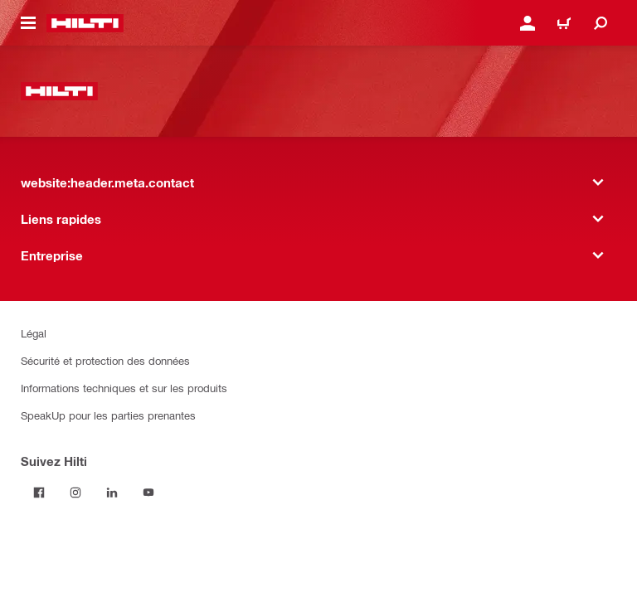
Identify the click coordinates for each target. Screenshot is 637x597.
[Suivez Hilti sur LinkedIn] (112, 492)
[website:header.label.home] (85, 23)
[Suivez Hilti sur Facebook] (39, 492)
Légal (33, 333)
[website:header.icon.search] (600, 23)
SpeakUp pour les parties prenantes (108, 415)
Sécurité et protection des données (105, 360)
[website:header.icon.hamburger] (28, 23)
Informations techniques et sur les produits (124, 387)
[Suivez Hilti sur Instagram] (75, 492)
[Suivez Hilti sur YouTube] (148, 492)
